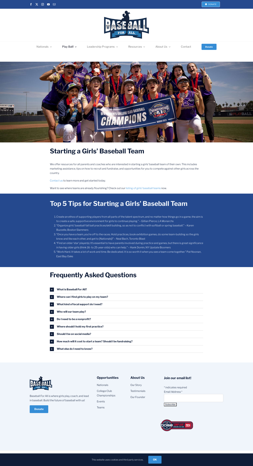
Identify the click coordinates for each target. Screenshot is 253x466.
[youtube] (48, 4)
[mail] (54, 4)
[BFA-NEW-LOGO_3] (126, 10)
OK (155, 459)
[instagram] (42, 4)
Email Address (173, 391)
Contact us (56, 180)
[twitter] (36, 4)
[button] (126, 289)
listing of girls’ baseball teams (143, 188)
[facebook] (31, 4)
